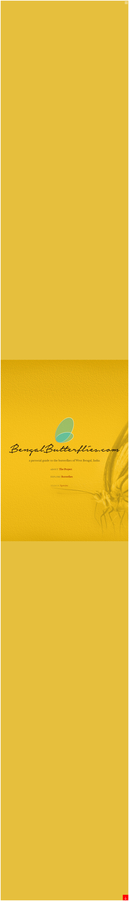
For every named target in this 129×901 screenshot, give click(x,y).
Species (64, 487)
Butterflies (67, 478)
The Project (65, 469)
